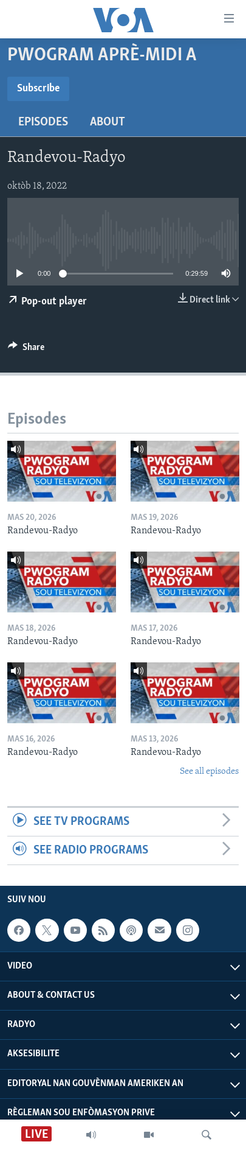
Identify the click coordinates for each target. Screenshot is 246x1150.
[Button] (26, 350)
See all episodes (209, 771)
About (107, 122)
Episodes (43, 122)
